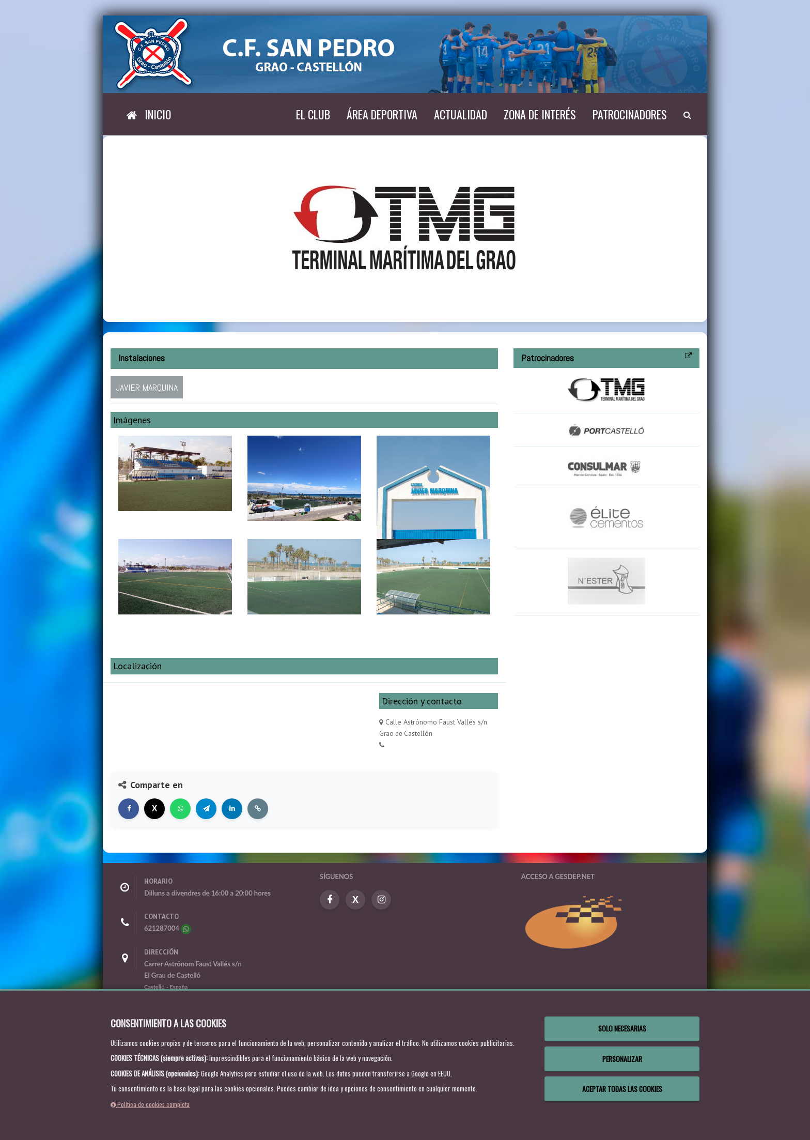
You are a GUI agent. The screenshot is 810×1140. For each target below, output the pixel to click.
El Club (313, 114)
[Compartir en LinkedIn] (232, 808)
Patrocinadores (630, 114)
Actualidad (460, 114)
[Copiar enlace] (257, 808)
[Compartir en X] (154, 808)
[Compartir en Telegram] (206, 808)
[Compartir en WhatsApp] (180, 808)
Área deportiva (382, 114)
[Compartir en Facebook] (128, 808)
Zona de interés (540, 114)
